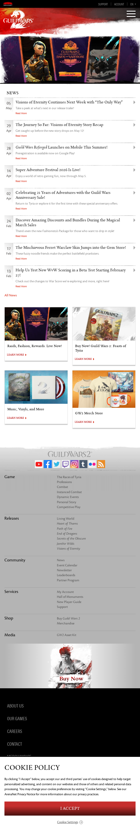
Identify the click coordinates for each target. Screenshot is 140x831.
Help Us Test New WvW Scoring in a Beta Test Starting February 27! (71, 272)
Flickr (92, 464)
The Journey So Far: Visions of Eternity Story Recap (59, 125)
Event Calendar (67, 565)
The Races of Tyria (69, 477)
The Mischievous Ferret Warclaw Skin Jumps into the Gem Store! (71, 247)
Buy (68, 618)
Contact (14, 743)
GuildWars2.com (18, 19)
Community (14, 560)
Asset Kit (66, 635)
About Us (15, 705)
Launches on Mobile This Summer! (62, 147)
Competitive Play (68, 507)
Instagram (74, 464)
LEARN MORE (15, 355)
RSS (101, 464)
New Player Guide (69, 602)
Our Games (17, 718)
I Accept (70, 808)
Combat (62, 487)
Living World (65, 519)
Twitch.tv (66, 464)
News (60, 560)
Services (11, 591)
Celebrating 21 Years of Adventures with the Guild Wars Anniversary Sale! (63, 195)
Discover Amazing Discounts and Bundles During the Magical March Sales (68, 222)
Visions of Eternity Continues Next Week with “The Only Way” (69, 102)
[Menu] (131, 14)
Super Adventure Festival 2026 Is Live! (48, 170)
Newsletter (64, 570)
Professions (64, 482)
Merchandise (65, 623)
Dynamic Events (68, 497)
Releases (11, 518)
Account (119, 4)
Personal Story (66, 502)
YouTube (39, 464)
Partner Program (68, 580)
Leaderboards (66, 575)
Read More (21, 113)
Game (9, 476)
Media (9, 634)
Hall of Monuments (70, 597)
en (131, 4)
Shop (8, 618)
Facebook (48, 464)
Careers (14, 730)
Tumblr (83, 464)
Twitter (57, 464)
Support (103, 4)
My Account (65, 592)
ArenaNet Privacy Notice (19, 794)
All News (10, 295)
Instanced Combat (69, 492)
